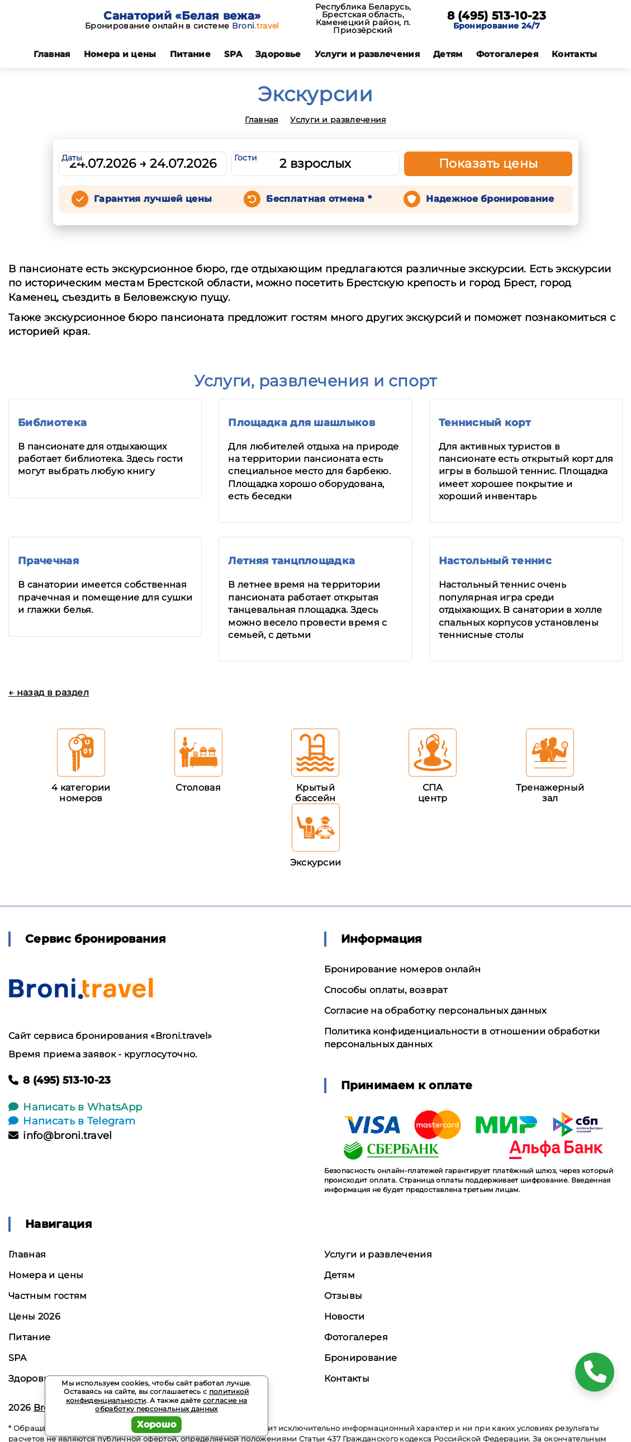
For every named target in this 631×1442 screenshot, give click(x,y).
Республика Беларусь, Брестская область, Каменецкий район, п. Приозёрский (363, 18)
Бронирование (360, 1358)
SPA (233, 54)
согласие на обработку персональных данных (171, 1404)
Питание (190, 54)
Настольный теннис (495, 561)
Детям (448, 54)
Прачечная (48, 561)
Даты (72, 158)
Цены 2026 (34, 1316)
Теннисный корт (485, 423)
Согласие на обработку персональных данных (435, 1010)
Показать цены (488, 163)
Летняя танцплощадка (291, 561)
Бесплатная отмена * (319, 198)
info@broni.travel (60, 1135)
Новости (344, 1316)
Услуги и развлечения (367, 54)
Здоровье (278, 54)
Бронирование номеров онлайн (402, 969)
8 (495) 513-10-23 (496, 16)
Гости (246, 158)
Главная (52, 54)
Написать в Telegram (71, 1121)
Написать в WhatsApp (75, 1107)
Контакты (574, 54)
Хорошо (157, 1424)
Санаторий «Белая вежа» (181, 15)
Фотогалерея (507, 54)
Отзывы (343, 1295)
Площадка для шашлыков (301, 423)
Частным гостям (47, 1295)
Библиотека (52, 423)
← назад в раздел (48, 692)
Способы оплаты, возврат (386, 990)
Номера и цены (120, 54)
